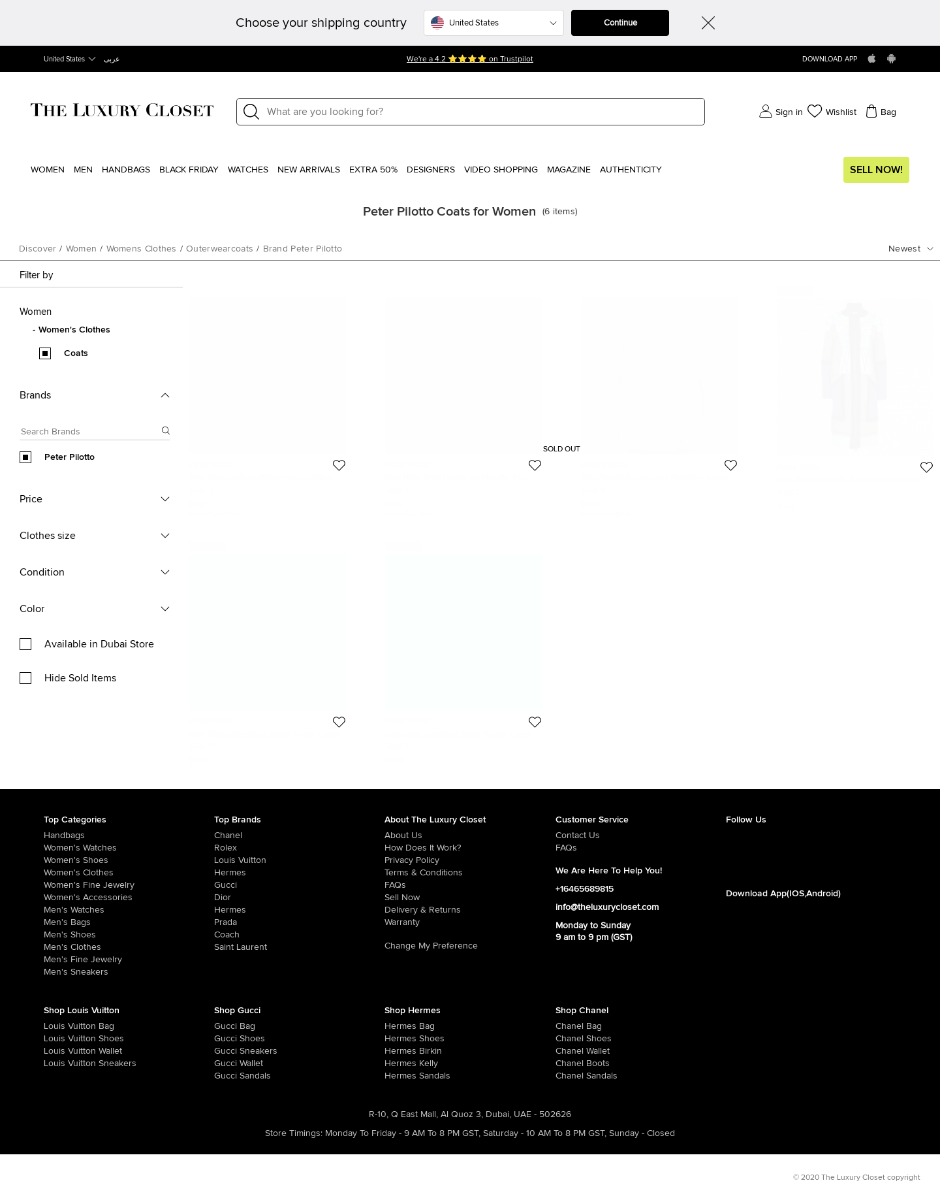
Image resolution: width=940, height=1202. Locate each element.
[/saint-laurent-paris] (299, 947)
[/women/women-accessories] (129, 897)
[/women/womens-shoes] (129, 860)
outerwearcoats (219, 248)
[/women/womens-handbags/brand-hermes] (401, 1026)
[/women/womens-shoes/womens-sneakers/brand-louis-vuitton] (61, 1063)
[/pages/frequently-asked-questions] (469, 885)
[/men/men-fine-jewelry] (129, 959)
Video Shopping (501, 169)
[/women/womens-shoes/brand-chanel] (572, 1038)
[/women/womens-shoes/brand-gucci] (231, 1038)
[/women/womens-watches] (129, 848)
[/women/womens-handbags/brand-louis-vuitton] (61, 1026)
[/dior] (299, 897)
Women (48, 169)
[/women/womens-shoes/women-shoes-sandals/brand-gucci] (231, 1075)
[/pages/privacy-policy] (469, 860)
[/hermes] (299, 872)
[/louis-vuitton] (299, 860)
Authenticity (631, 169)
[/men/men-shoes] (129, 934)
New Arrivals (308, 169)
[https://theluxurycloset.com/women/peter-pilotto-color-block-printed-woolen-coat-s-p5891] (463, 653)
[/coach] (299, 934)
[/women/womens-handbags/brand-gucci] (231, 1026)
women (81, 248)
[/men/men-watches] (129, 910)
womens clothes (141, 248)
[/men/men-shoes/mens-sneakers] (129, 972)
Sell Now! (876, 170)
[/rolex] (299, 848)
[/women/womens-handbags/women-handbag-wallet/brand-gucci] (231, 1063)
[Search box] (91, 433)
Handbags (126, 169)
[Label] (481, 112)
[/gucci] (299, 885)
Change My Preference (431, 945)
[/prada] (299, 922)
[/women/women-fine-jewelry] (129, 885)
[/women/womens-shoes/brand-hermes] (401, 1038)
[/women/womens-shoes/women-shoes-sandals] (401, 1075)
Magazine (569, 169)
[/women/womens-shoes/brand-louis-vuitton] (61, 1038)
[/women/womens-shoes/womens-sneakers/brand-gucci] (231, 1051)
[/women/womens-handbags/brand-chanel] (572, 1026)
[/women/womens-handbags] (129, 835)
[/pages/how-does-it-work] (469, 848)
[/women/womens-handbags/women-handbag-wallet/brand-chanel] (572, 1051)
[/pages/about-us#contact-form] (641, 835)
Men (83, 169)
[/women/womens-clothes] (129, 872)
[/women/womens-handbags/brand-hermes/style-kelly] (401, 1063)
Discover (37, 248)
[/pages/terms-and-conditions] (469, 872)
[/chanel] (299, 835)
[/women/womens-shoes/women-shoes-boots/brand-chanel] (572, 1063)
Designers (431, 169)
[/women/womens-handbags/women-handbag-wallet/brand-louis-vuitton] (61, 1051)
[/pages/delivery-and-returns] (469, 910)
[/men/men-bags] (129, 922)
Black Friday (189, 169)
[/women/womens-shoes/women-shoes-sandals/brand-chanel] (572, 1075)
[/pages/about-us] (469, 835)
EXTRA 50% (373, 169)
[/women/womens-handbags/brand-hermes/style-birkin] (401, 1051)
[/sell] (469, 897)
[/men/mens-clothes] (129, 947)
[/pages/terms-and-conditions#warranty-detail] (469, 922)
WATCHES (248, 169)
